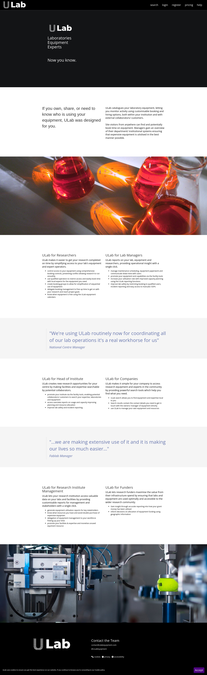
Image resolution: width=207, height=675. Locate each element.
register (176, 5)
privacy (106, 657)
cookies (96, 657)
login (165, 5)
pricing (189, 5)
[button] (16, 3)
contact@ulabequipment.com (103, 645)
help (199, 5)
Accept (199, 670)
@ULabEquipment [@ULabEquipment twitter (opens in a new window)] (99, 649)
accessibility (118, 657)
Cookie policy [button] (99, 670)
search (154, 5)
